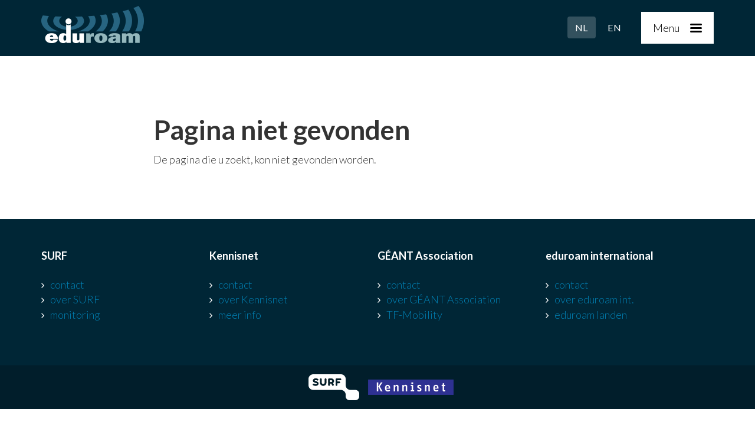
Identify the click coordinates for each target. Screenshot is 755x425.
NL (581, 27)
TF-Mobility (414, 314)
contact (67, 284)
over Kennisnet (253, 299)
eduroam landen (590, 314)
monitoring (75, 314)
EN (614, 27)
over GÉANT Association (443, 299)
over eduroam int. (594, 299)
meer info (239, 314)
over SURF (75, 299)
